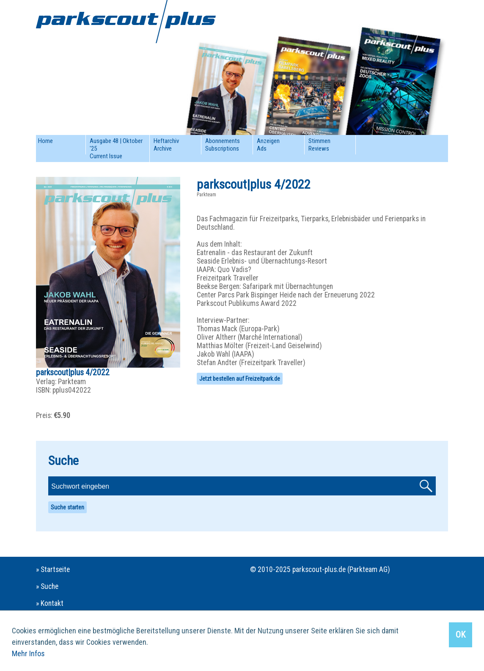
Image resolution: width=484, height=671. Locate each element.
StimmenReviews (319, 144)
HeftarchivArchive (166, 144)
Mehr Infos (28, 653)
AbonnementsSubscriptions (222, 144)
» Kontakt (49, 603)
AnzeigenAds (268, 144)
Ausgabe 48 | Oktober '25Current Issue (116, 148)
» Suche (47, 586)
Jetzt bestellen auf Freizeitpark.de (239, 378)
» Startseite (53, 569)
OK (460, 635)
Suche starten (67, 507)
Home (45, 141)
